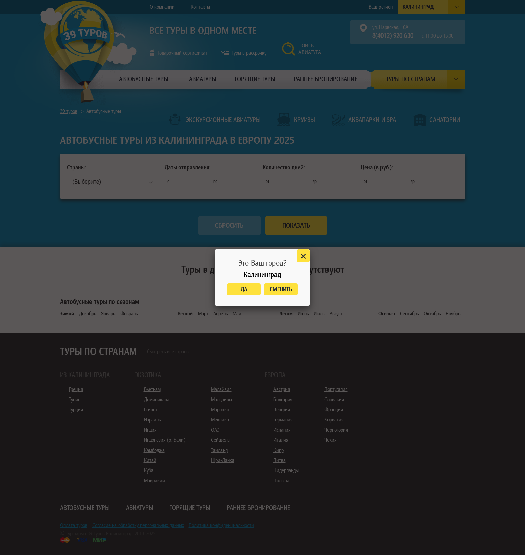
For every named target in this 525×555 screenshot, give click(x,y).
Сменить (281, 289)
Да (244, 289)
